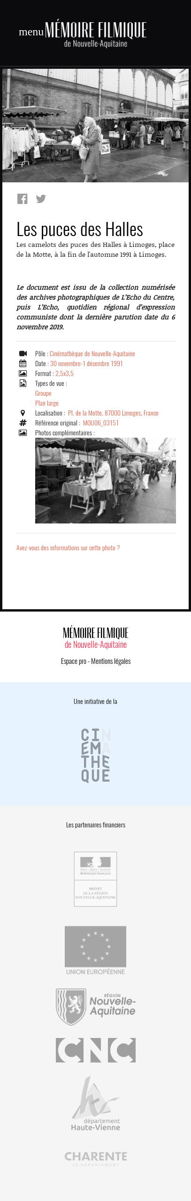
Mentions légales (110, 661)
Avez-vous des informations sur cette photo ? (68, 547)
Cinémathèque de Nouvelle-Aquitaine (92, 353)
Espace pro (73, 661)
